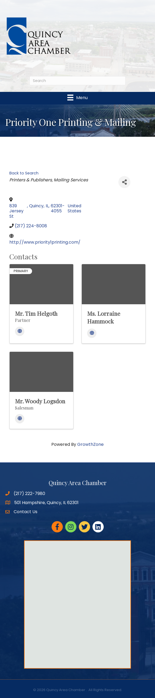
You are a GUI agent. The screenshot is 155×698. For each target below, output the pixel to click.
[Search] (77, 80)
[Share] (124, 182)
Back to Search (23, 173)
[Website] (19, 331)
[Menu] (77, 97)
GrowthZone (90, 444)
